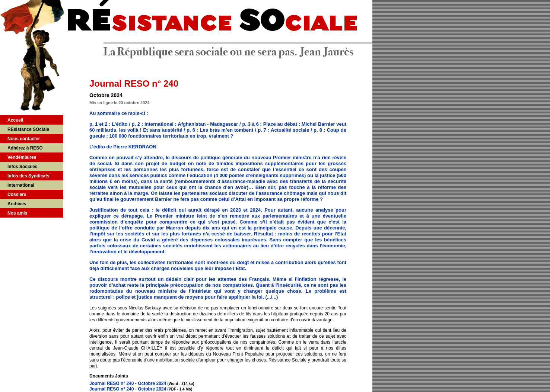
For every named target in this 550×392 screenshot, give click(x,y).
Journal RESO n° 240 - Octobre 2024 (127, 383)
